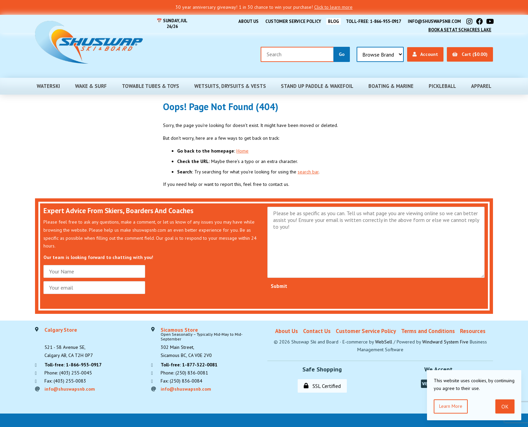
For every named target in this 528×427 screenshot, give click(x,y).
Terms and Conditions (428, 331)
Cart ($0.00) (470, 54)
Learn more (450, 406)
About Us (248, 21)
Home (242, 151)
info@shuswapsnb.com (434, 21)
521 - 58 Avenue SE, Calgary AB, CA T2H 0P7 (68, 342)
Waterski (48, 86)
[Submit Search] (341, 54)
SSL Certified (322, 386)
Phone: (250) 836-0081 (184, 373)
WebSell (383, 342)
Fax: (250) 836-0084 (181, 381)
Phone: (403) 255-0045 (68, 373)
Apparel (481, 86)
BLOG (333, 21)
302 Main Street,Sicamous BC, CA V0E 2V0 (211, 342)
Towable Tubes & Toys (150, 86)
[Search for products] (297, 54)
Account (425, 54)
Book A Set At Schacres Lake (459, 30)
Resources (473, 331)
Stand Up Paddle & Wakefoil (317, 86)
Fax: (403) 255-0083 (65, 381)
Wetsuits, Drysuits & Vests (230, 86)
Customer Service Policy (293, 21)
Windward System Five (445, 342)
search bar (308, 172)
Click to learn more (333, 7)
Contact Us (317, 331)
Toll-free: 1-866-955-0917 (373, 21)
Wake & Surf (91, 86)
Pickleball (442, 86)
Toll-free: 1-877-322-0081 (189, 365)
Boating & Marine (391, 86)
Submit (279, 286)
